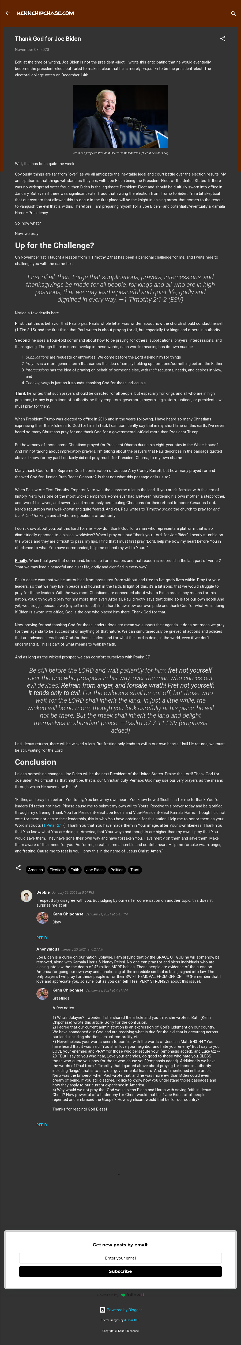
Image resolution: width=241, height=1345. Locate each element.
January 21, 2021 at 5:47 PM (107, 914)
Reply (41, 938)
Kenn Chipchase (68, 914)
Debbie (43, 892)
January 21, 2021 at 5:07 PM (73, 893)
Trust (135, 869)
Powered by (120, 1295)
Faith (75, 869)
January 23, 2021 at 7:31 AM (107, 990)
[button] (223, 39)
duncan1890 (132, 1320)
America (35, 869)
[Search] (233, 14)
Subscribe (120, 1271)
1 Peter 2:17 (53, 825)
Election (57, 869)
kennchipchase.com (45, 12)
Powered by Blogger (120, 1309)
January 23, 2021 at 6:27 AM (82, 949)
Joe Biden (95, 869)
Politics (117, 869)
